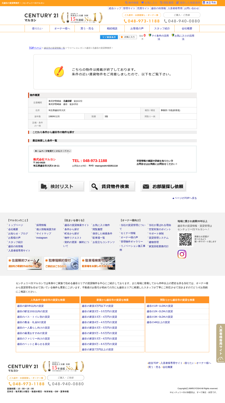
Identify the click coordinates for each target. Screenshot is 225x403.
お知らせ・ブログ (18, 232)
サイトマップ (44, 232)
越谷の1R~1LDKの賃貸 (159, 307)
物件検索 (130, 3)
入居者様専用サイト (19, 251)
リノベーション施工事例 (133, 241)
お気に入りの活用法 (185, 36)
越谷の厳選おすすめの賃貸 (32, 334)
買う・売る (87, 28)
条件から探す (72, 227)
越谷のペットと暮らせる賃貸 (33, 345)
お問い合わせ (191, 9)
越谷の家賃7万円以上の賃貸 (97, 350)
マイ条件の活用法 (162, 36)
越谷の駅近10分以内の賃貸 (32, 312)
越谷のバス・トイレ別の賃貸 (33, 318)
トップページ (16, 223)
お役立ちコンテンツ (103, 241)
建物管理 (154, 241)
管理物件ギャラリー (131, 237)
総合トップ (115, 9)
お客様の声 (137, 28)
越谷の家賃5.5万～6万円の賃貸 (99, 340)
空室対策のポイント (159, 227)
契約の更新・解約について (78, 241)
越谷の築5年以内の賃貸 (30, 307)
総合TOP (153, 364)
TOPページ (34, 45)
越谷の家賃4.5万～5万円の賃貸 (99, 329)
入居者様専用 (175, 9)
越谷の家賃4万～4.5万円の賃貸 (99, 323)
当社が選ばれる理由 (159, 223)
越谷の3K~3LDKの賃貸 (159, 318)
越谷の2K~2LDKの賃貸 (159, 312)
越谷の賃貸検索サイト (76, 223)
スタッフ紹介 (162, 28)
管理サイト (129, 9)
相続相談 (112, 28)
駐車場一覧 (99, 237)
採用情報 (42, 223)
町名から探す (72, 232)
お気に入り (148, 3)
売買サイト (144, 9)
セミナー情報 (128, 227)
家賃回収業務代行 (158, 246)
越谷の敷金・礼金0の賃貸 (31, 323)
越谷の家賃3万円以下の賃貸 (97, 307)
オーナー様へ (62, 28)
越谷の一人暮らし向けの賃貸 (33, 329)
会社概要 (187, 28)
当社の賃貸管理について (133, 223)
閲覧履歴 (98, 227)
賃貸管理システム (158, 237)
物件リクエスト (73, 237)
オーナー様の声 (129, 232)
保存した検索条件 (102, 232)
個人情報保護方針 (46, 227)
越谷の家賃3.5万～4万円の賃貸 (99, 318)
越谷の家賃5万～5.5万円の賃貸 (99, 334)
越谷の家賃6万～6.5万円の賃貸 (99, 345)
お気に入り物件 (101, 223)
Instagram (42, 237)
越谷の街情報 (159, 9)
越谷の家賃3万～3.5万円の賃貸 (99, 312)
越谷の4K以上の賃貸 (158, 323)
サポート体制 (156, 232)
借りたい (37, 28)
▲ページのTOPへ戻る (186, 195)
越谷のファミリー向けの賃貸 (33, 340)
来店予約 (209, 3)
